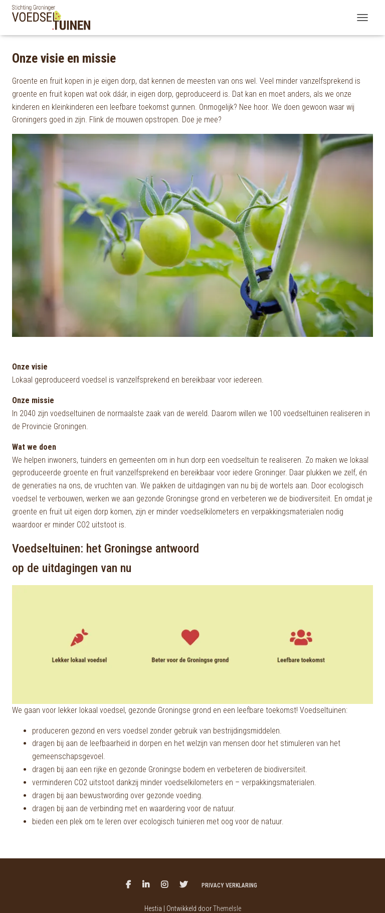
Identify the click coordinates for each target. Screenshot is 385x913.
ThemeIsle (227, 908)
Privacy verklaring (229, 885)
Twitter (183, 884)
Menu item (128, 884)
